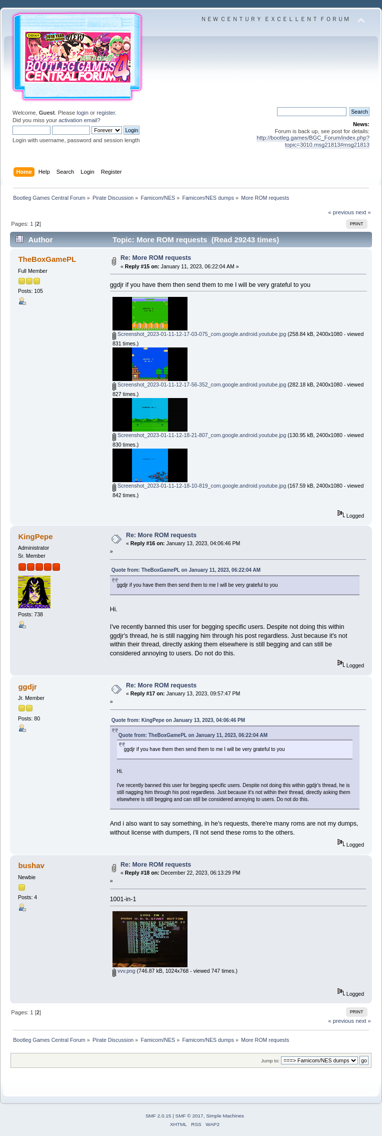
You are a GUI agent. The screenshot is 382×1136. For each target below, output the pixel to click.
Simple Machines (225, 1115)
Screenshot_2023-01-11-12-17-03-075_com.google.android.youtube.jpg (199, 334)
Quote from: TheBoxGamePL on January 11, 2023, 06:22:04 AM (186, 570)
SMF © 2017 (190, 1115)
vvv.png (124, 971)
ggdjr (27, 686)
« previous (341, 212)
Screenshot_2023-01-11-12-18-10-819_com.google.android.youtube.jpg (199, 486)
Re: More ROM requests (155, 257)
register (105, 113)
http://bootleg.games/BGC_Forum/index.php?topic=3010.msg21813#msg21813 (313, 141)
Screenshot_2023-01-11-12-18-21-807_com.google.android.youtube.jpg (199, 435)
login (82, 113)
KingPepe (35, 536)
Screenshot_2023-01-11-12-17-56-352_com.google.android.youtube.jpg (199, 385)
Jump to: (270, 1060)
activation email (77, 120)
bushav (31, 865)
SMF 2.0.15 (159, 1115)
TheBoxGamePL (47, 259)
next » (363, 212)
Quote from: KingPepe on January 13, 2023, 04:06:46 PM (178, 720)
